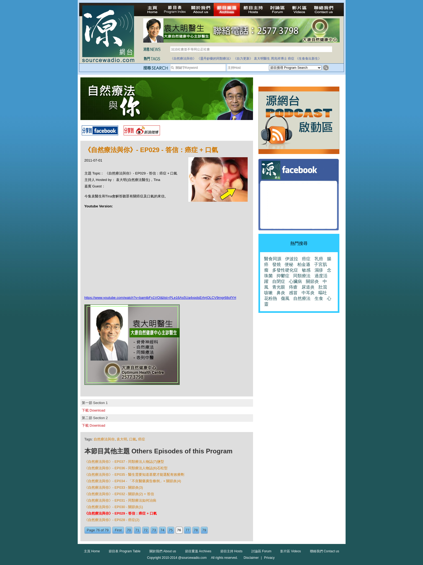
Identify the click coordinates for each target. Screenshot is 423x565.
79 (204, 530)
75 (171, 530)
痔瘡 (293, 287)
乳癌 (319, 258)
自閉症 (278, 281)
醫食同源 (272, 258)
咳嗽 (268, 292)
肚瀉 (322, 287)
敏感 (306, 270)
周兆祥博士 (279, 58)
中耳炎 (308, 292)
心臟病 (295, 281)
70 (129, 530)
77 (187, 530)
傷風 (285, 298)
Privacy (269, 558)
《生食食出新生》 (308, 58)
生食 (319, 298)
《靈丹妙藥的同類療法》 (215, 58)
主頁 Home (92, 551)
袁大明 (122, 439)
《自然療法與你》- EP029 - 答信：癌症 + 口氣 (120, 513)
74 (162, 530)
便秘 (289, 264)
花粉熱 (270, 298)
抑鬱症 (283, 275)
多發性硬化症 (285, 270)
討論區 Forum (261, 551)
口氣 (132, 439)
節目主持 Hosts (231, 551)
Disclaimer (251, 558)
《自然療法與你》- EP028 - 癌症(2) (111, 520)
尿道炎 (308, 287)
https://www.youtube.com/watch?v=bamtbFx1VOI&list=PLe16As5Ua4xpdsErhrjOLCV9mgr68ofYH (160, 298)
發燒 (276, 264)
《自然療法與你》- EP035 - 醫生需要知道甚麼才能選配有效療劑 (134, 474)
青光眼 (278, 287)
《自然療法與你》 (183, 58)
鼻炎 (281, 292)
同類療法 (302, 275)
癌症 (291, 58)
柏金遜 (303, 264)
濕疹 (319, 270)
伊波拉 (291, 258)
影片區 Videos (290, 551)
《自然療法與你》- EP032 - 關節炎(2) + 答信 (119, 494)
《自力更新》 (243, 58)
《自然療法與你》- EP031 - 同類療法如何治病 (120, 500)
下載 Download (93, 410)
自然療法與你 (104, 439)
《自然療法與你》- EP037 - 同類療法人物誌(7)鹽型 (124, 462)
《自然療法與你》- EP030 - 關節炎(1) (113, 507)
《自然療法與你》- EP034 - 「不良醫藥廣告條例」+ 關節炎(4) (132, 481)
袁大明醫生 (262, 58)
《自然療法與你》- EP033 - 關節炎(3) (113, 487)
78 (196, 530)
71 (137, 530)
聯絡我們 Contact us (324, 551)
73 (154, 530)
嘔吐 (322, 292)
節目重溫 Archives (198, 551)
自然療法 (302, 298)
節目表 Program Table (124, 551)
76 (179, 530)
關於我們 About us (162, 551)
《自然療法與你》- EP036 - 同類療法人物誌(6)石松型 (126, 468)
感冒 (293, 292)
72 (146, 530)
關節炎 (312, 281)
